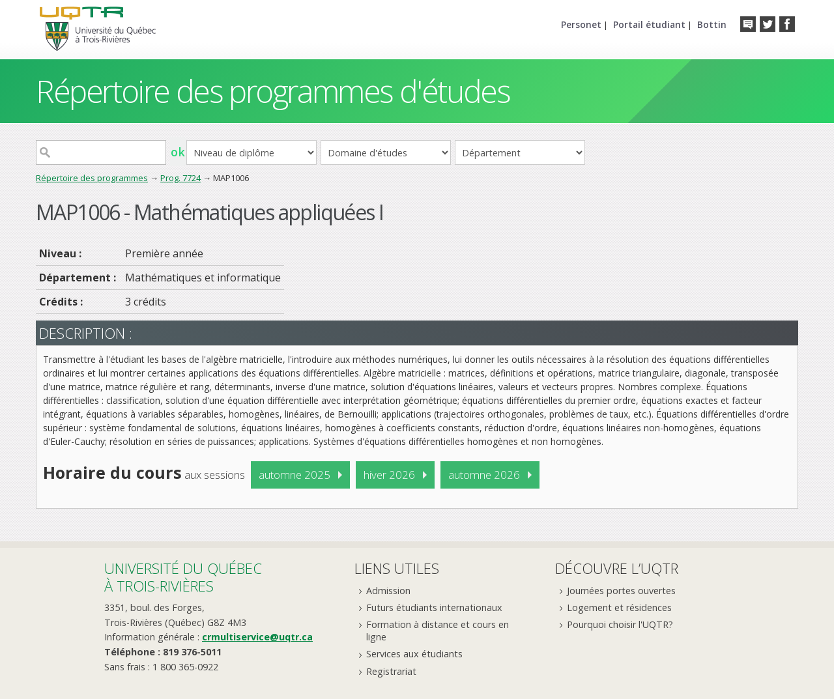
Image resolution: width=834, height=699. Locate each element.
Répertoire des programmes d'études (273, 91)
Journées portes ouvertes (621, 590)
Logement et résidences (619, 607)
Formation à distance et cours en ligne (437, 630)
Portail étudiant (649, 24)
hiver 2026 (389, 474)
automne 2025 (294, 474)
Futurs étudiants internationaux (434, 607)
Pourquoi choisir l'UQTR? (620, 624)
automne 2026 (484, 474)
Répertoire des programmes (92, 178)
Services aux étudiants (414, 654)
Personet (581, 24)
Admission (388, 590)
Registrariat (391, 671)
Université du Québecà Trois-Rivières (183, 576)
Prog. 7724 (180, 178)
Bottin (711, 24)
